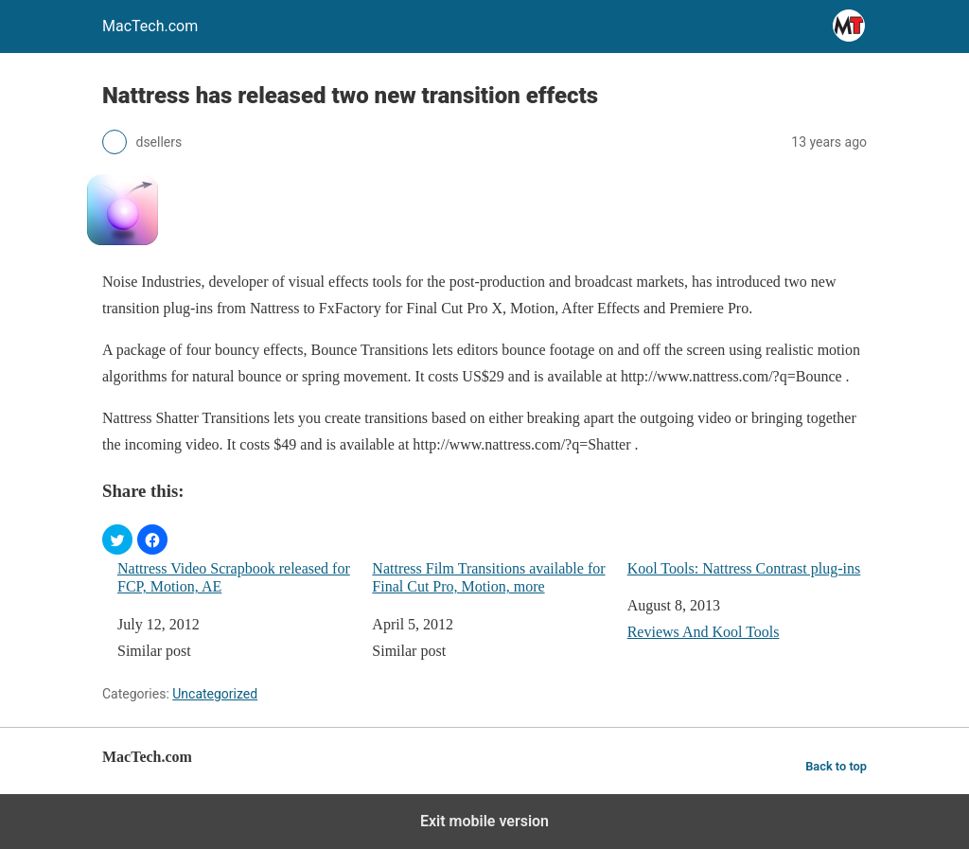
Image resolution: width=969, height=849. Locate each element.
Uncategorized (214, 693)
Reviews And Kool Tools (703, 632)
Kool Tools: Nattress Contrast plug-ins (744, 568)
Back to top (836, 766)
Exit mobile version (484, 821)
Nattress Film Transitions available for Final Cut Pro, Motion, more (488, 577)
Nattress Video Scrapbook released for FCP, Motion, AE (233, 577)
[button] (117, 539)
